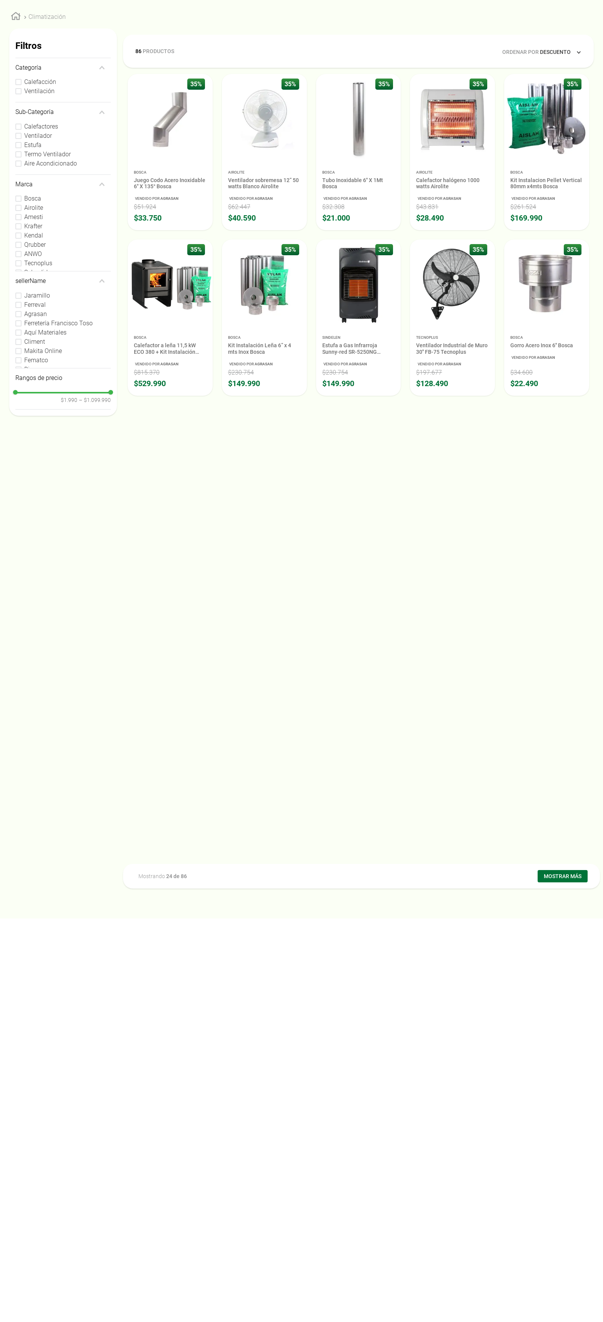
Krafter (33, 298)
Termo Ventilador (47, 226)
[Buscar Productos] (451, 16)
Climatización (47, 89)
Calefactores (41, 198)
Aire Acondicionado (50, 235)
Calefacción (40, 154)
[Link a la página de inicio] (15, 89)
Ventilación (39, 163)
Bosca (32, 270)
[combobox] (288, 16)
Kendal (33, 307)
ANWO (33, 326)
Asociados (570, 35)
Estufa (33, 217)
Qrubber (35, 317)
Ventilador (38, 207)
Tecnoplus (38, 335)
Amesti (33, 289)
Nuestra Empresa (525, 35)
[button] (63, 140)
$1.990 (69, 472)
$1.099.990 (95, 472)
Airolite (33, 280)
